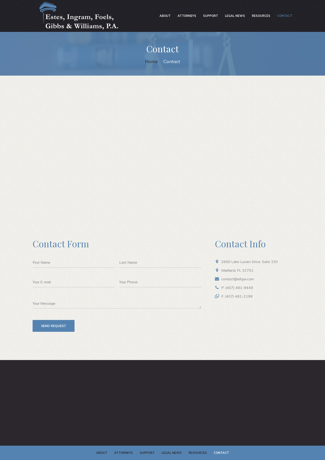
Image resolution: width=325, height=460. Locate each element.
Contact (284, 16)
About (165, 16)
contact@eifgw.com (237, 279)
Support (210, 16)
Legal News (235, 16)
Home (151, 61)
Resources (261, 16)
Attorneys (187, 16)
